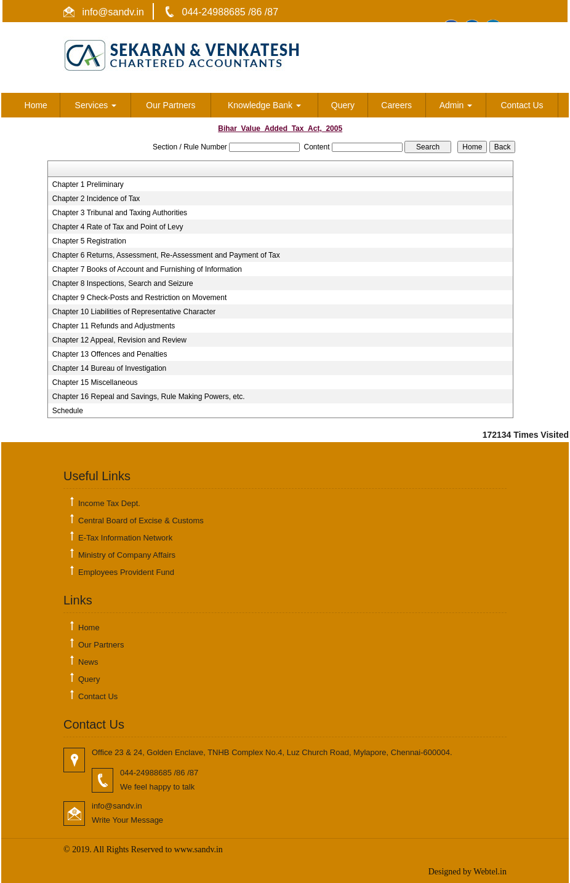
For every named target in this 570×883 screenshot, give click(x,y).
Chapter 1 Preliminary (88, 184)
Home (36, 105)
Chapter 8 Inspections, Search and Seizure (122, 283)
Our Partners (170, 105)
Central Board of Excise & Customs (141, 520)
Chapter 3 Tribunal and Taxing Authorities (119, 212)
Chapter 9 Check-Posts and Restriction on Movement (139, 297)
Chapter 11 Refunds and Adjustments (113, 326)
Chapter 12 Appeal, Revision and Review (119, 340)
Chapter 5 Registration (89, 241)
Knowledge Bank (264, 105)
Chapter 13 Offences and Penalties (109, 354)
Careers (396, 105)
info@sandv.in (111, 12)
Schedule (67, 410)
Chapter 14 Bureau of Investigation (109, 368)
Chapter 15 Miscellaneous (95, 382)
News (88, 662)
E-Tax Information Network (125, 537)
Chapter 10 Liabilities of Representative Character (133, 311)
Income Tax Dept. (109, 503)
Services (96, 105)
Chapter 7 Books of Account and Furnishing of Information (147, 269)
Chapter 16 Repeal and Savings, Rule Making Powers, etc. (148, 396)
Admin (456, 105)
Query (343, 105)
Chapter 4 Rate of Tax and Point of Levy (117, 227)
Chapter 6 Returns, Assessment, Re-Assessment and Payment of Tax (166, 255)
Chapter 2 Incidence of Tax (96, 198)
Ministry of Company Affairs (126, 555)
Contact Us (521, 105)
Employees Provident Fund (126, 572)
